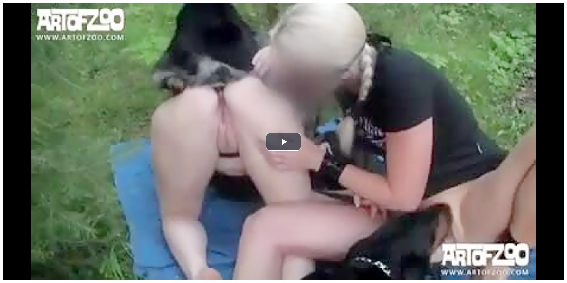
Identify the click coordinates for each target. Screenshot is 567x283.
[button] (283, 142)
